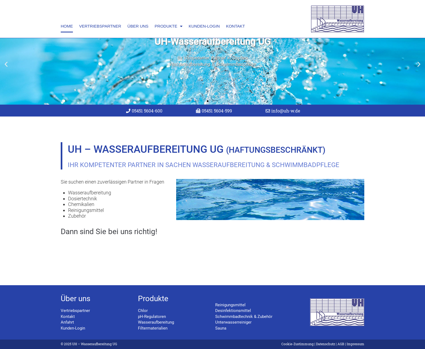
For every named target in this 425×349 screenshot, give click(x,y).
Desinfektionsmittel (233, 310)
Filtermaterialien (153, 328)
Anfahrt (67, 322)
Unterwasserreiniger (233, 322)
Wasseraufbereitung (156, 322)
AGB (340, 344)
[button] (6, 78)
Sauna (220, 328)
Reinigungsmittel (230, 305)
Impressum (355, 344)
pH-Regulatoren (152, 316)
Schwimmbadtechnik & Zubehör (243, 316)
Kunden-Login (204, 26)
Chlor (143, 310)
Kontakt (235, 26)
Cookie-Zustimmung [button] (297, 344)
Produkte (168, 26)
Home (67, 26)
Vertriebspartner (100, 26)
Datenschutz (325, 344)
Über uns (138, 26)
